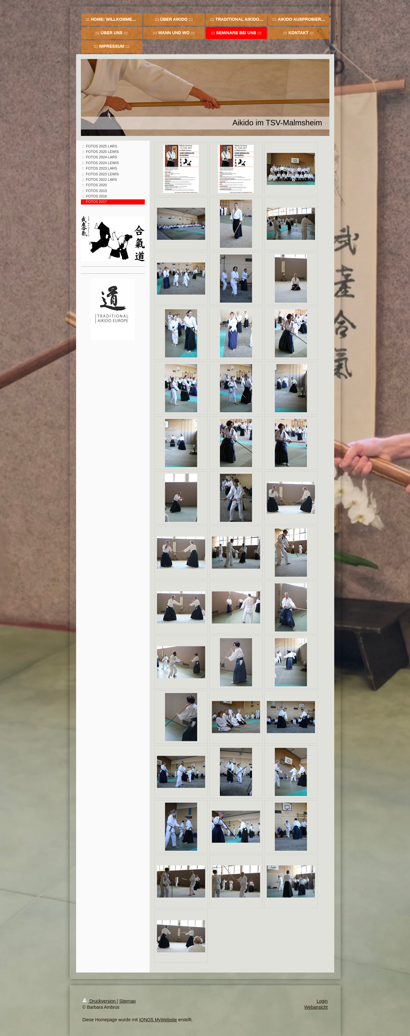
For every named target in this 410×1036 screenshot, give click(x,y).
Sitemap (127, 1001)
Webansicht (316, 1007)
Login (322, 1001)
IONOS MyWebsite (158, 1019)
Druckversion (100, 1001)
